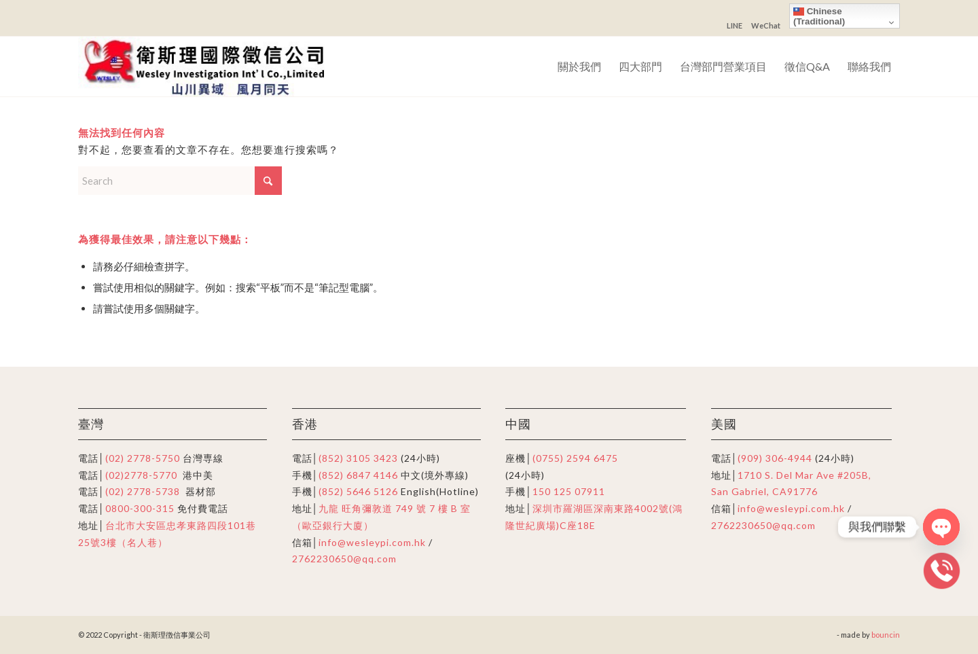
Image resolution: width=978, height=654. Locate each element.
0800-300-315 (140, 508)
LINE (734, 25)
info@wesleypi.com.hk (372, 542)
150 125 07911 (568, 491)
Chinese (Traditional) (819, 16)
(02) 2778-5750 (142, 458)
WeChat (765, 25)
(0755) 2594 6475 (575, 458)
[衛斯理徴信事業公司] (206, 66)
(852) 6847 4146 (358, 475)
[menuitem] (579, 66)
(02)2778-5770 (141, 475)
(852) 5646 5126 (358, 491)
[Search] (180, 180)
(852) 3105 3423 (358, 458)
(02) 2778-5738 (142, 491)
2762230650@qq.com (344, 558)
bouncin (885, 634)
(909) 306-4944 (776, 458)
